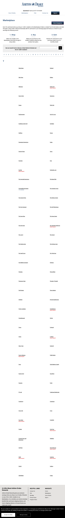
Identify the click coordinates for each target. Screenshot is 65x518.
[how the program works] (51, 495)
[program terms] (36, 500)
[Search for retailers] (48, 47)
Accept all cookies (8, 514)
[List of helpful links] (36, 488)
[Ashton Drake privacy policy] (36, 498)
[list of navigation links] (51, 491)
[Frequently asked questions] (35, 13)
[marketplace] (24, 13)
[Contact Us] (45, 13)
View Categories (57, 23)
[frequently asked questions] (36, 493)
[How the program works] (11, 13)
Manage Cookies (23, 514)
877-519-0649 (38, 10)
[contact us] (36, 491)
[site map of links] (36, 495)
